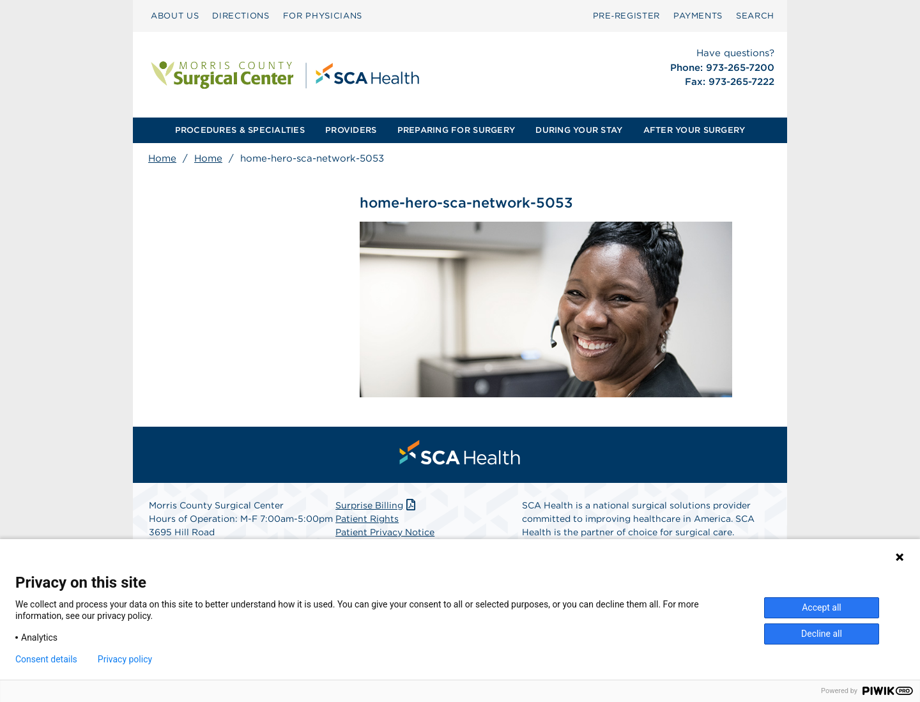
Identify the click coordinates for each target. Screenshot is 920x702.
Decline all (821, 634)
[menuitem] (175, 16)
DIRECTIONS (241, 15)
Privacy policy (125, 659)
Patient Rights (367, 519)
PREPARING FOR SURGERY (456, 130)
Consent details (46, 659)
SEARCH (755, 15)
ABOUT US (175, 15)
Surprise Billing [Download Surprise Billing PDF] (376, 505)
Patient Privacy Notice (384, 532)
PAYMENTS (698, 15)
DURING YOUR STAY (578, 130)
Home (162, 158)
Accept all (821, 607)
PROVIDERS (350, 130)
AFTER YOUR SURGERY (694, 130)
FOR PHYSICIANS (322, 15)
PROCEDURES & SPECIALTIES (240, 130)
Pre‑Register (626, 15)
